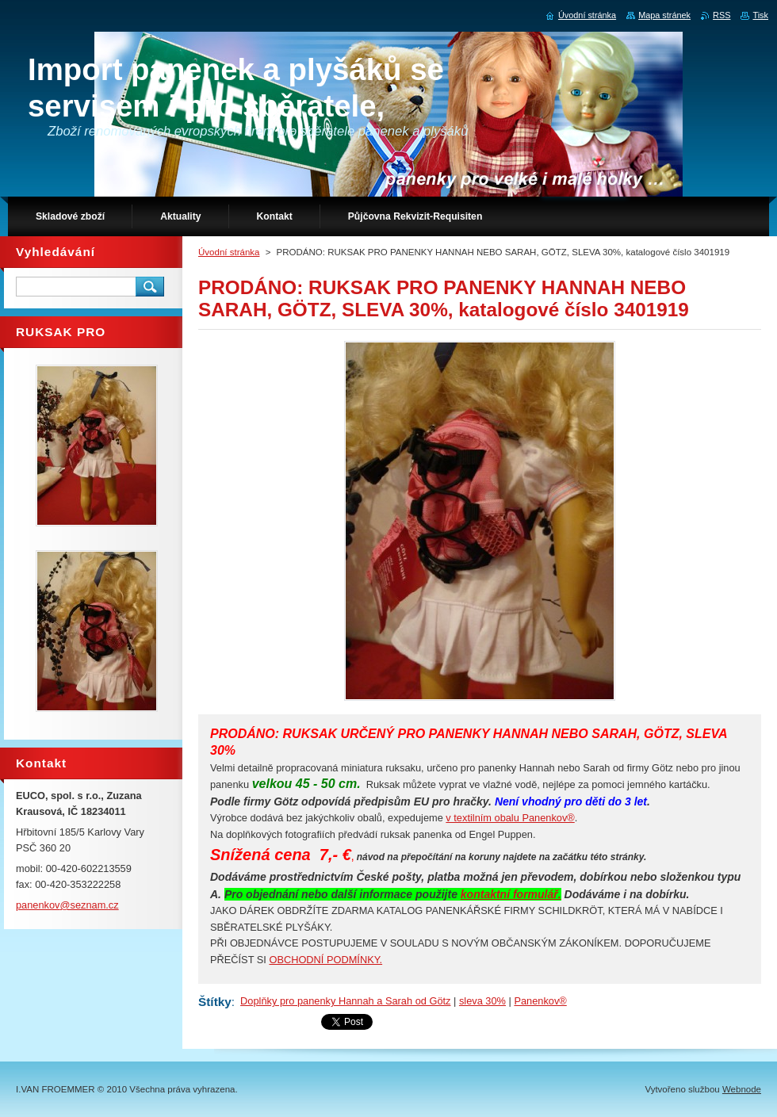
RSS (721, 15)
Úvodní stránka (228, 252)
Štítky (215, 1001)
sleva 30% (482, 1001)
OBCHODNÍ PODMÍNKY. (325, 960)
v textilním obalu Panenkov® (510, 818)
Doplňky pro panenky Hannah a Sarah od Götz (345, 1001)
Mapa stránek (664, 15)
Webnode (741, 1089)
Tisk (760, 15)
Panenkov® (540, 1001)
